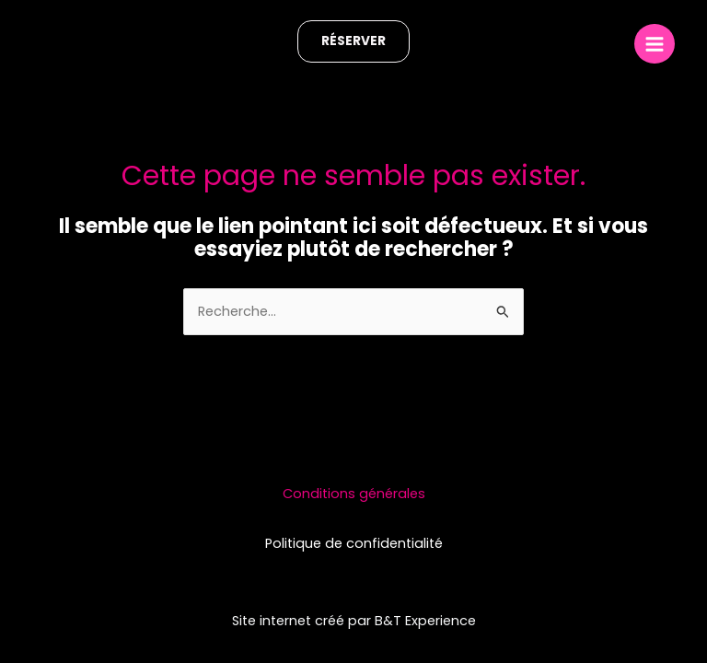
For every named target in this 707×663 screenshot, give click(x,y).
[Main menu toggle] (654, 44)
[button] (353, 41)
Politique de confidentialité (354, 543)
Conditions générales (354, 493)
